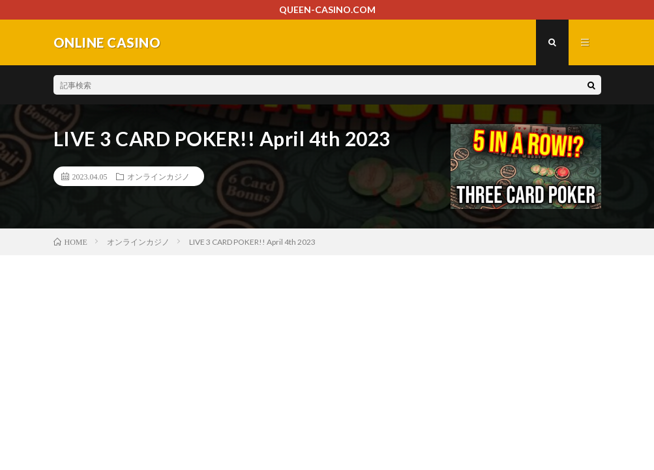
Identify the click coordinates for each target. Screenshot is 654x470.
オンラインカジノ (158, 176)
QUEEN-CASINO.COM (327, 9)
